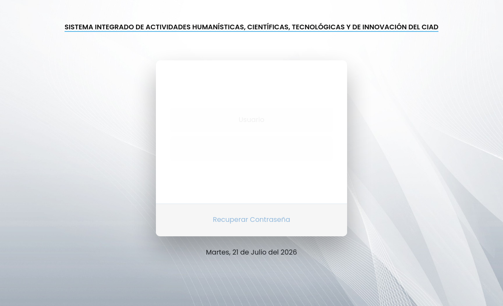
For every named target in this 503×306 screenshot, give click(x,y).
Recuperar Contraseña (251, 215)
